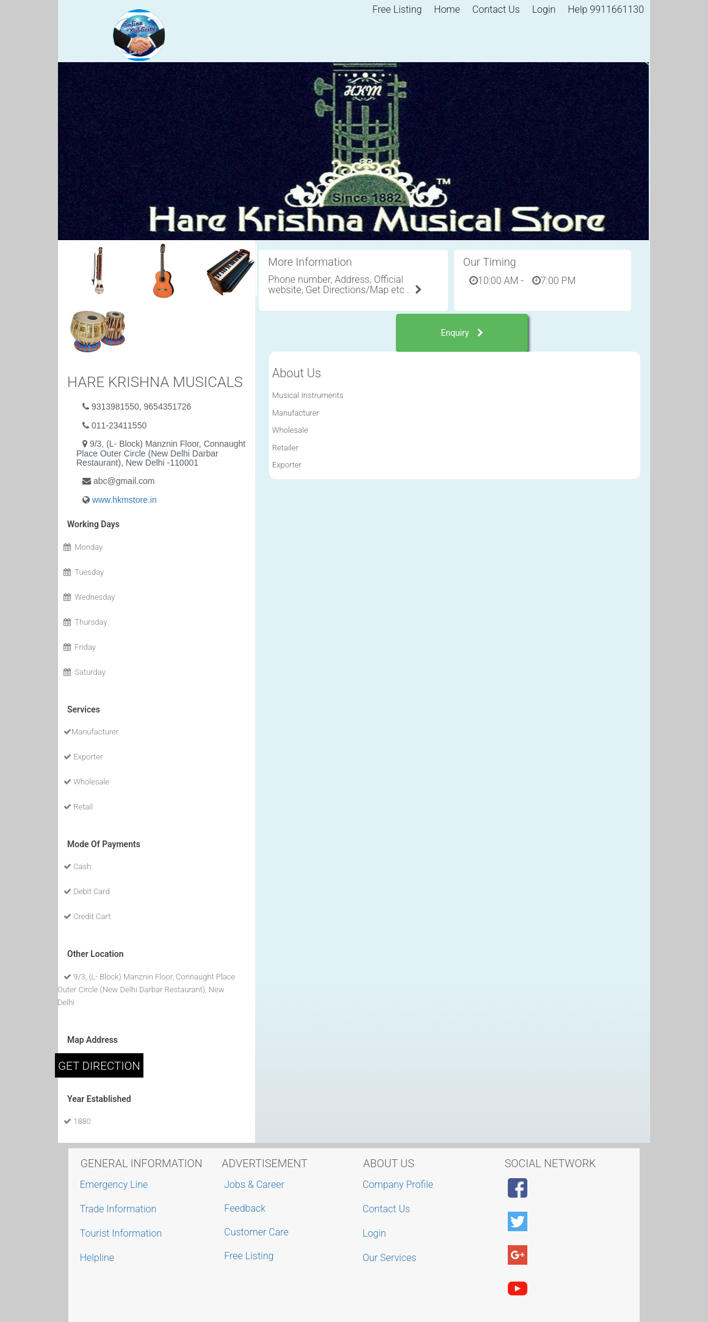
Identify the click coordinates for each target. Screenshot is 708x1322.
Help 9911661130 (606, 9)
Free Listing (397, 9)
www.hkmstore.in (124, 500)
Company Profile (399, 1184)
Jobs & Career (254, 1184)
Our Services (391, 1257)
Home (447, 9)
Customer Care (256, 1232)
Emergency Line (115, 1184)
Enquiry (462, 333)
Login (544, 9)
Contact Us (496, 9)
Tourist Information (122, 1233)
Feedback (245, 1208)
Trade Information (120, 1209)
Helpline (98, 1257)
